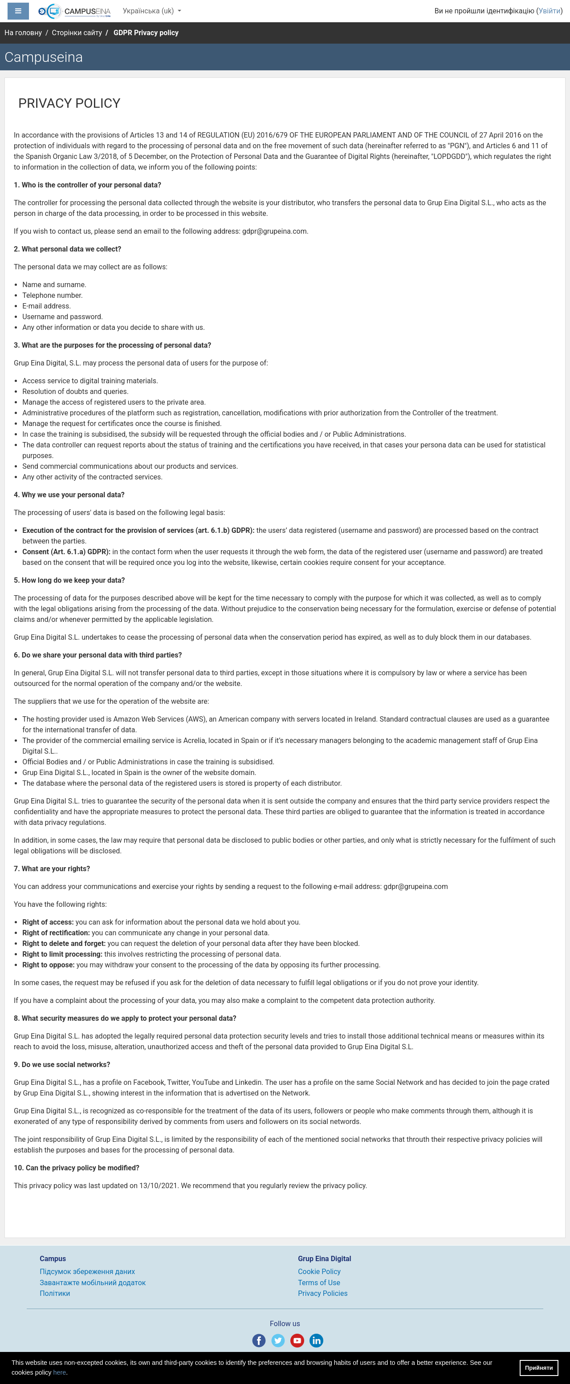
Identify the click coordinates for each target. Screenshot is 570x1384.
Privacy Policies (323, 1293)
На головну (23, 32)
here (59, 1372)
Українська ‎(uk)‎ (148, 11)
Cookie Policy (319, 1271)
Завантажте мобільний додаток (93, 1282)
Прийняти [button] (539, 1367)
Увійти (549, 11)
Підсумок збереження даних (87, 1271)
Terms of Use (319, 1282)
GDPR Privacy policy (146, 32)
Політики (55, 1293)
